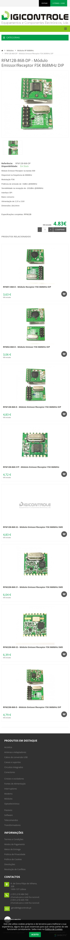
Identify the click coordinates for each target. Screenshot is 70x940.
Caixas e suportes (12, 762)
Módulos (10, 50)
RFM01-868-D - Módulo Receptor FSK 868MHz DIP (27, 287)
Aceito (35, 934)
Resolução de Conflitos (15, 869)
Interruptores (10, 788)
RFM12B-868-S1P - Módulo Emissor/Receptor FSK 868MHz (31, 467)
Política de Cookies (13, 859)
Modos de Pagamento (14, 844)
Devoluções (9, 864)
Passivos (8, 810)
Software (8, 815)
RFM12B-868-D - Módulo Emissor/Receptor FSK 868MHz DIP (32, 407)
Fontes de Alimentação (15, 783)
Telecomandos (11, 820)
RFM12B (27, 214)
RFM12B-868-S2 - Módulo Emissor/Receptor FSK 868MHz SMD (33, 527)
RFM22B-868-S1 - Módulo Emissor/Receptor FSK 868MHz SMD (33, 587)
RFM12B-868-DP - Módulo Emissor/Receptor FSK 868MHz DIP (29, 53)
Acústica (8, 747)
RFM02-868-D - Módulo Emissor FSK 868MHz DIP (26, 347)
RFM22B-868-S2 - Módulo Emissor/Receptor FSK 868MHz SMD (33, 647)
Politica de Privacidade (14, 854)
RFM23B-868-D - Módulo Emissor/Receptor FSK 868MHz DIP (32, 707)
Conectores (9, 772)
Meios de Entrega (12, 849)
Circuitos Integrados (13, 767)
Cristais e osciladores (14, 778)
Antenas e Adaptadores (15, 752)
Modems (8, 793)
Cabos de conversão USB (16, 757)
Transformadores (12, 825)
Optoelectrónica (11, 803)
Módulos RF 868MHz (25, 50)
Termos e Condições (13, 839)
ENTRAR (44, 3)
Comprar (60, 229)
